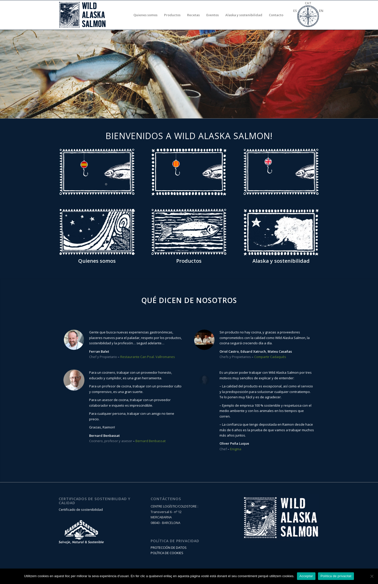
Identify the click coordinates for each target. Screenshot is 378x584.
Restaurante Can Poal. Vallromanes (147, 356)
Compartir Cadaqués (270, 356)
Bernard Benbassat (150, 441)
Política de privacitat (336, 576)
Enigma (235, 449)
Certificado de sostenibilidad (81, 509)
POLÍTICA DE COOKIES (167, 553)
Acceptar (306, 576)
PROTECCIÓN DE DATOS (169, 547)
